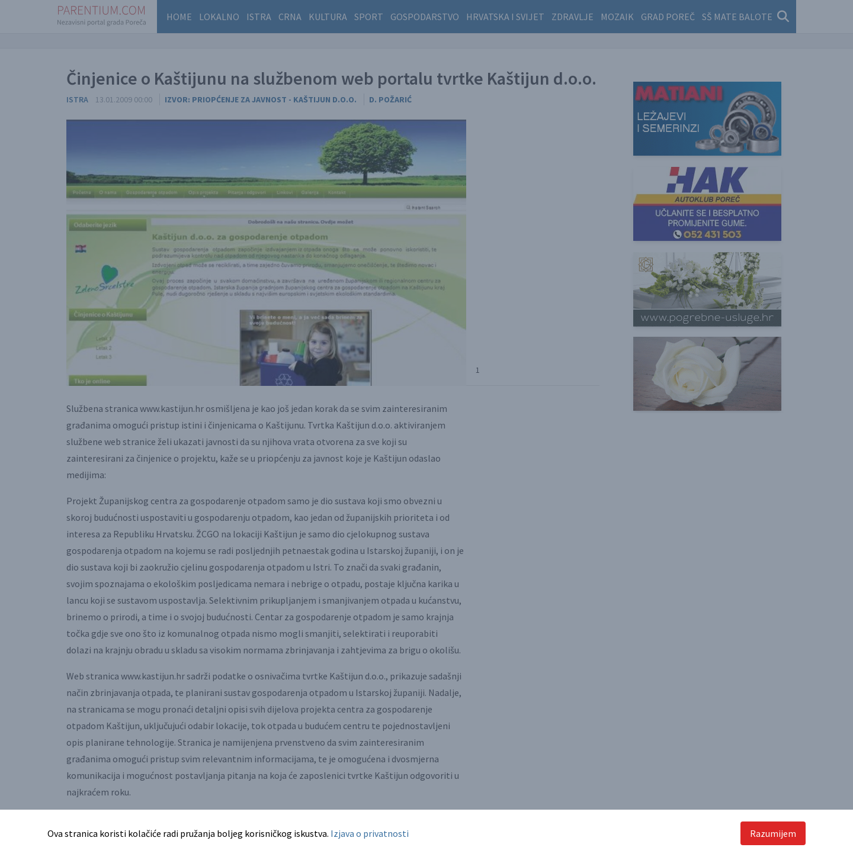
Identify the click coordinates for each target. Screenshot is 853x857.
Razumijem (773, 833)
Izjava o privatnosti (370, 833)
